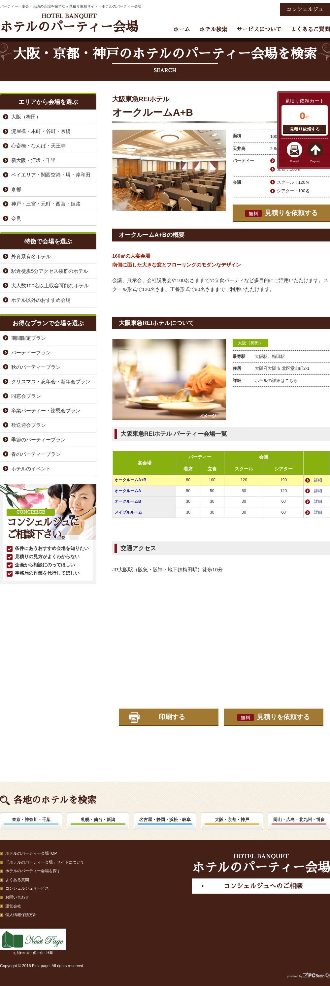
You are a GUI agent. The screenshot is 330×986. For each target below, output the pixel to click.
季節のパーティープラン (38, 439)
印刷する (172, 716)
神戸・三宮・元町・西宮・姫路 (46, 204)
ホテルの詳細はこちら (276, 380)
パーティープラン (31, 352)
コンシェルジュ (304, 9)
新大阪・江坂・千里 (33, 160)
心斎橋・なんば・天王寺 (38, 145)
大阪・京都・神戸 (232, 819)
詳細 (318, 480)
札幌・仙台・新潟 (98, 819)
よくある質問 (17, 879)
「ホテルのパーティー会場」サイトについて (44, 862)
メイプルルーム (128, 512)
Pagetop (315, 161)
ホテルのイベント (31, 468)
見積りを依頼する (281, 213)
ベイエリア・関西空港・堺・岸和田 (50, 174)
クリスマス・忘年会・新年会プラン (50, 381)
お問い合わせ (17, 897)
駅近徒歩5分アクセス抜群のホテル (49, 271)
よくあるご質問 (310, 29)
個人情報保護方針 (21, 914)
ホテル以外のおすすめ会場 (41, 300)
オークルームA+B (130, 480)
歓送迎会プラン (28, 425)
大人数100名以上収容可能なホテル (50, 285)
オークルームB (128, 501)
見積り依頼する (305, 129)
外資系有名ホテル (31, 256)
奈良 (16, 218)
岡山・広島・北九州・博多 (299, 819)
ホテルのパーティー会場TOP (31, 853)
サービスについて (259, 29)
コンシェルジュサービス (27, 888)
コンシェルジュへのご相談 (263, 886)
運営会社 (13, 906)
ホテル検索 (213, 29)
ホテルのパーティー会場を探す (33, 871)
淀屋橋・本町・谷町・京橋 (41, 131)
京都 (16, 189)
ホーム (181, 29)
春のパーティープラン (36, 454)
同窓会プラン (26, 396)
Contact (294, 161)
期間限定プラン (28, 338)
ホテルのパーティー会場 (69, 23)
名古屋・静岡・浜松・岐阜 (165, 819)
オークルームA (128, 491)
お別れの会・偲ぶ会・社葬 (33, 942)
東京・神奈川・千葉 (31, 819)
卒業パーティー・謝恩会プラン (46, 410)
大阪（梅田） (250, 342)
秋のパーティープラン (36, 367)
